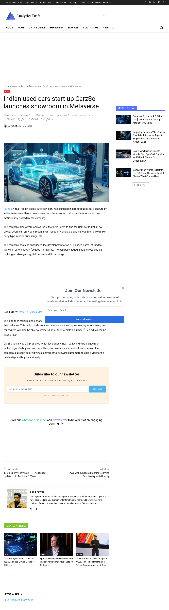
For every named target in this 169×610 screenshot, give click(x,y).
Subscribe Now (85, 319)
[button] (84, 291)
